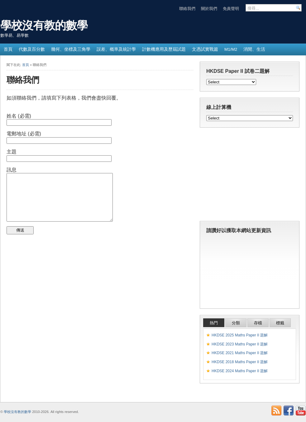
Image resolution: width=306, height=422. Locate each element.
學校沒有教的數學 (44, 25)
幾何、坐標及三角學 (70, 49)
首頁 (8, 49)
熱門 (214, 323)
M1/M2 (230, 49)
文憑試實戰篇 (205, 49)
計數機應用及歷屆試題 (164, 49)
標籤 (280, 323)
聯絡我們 (187, 8)
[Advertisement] (249, 176)
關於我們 (209, 8)
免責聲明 (231, 8)
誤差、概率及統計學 (116, 49)
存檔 (258, 323)
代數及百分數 (32, 49)
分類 (236, 323)
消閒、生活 (254, 49)
